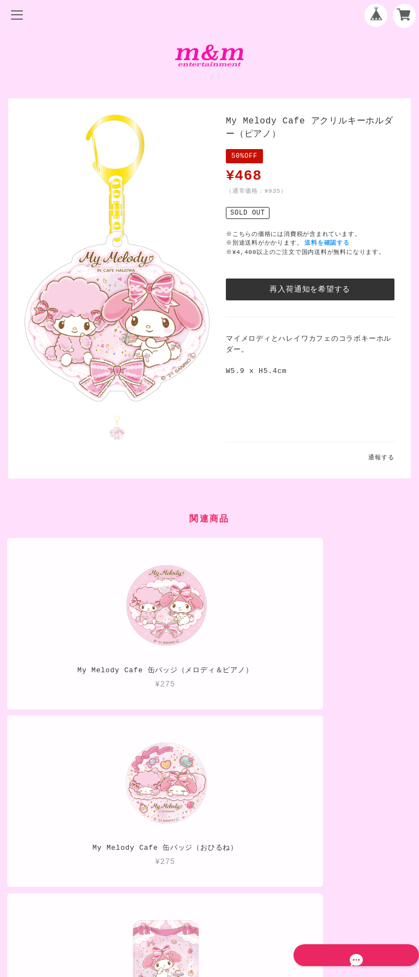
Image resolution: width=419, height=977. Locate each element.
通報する (381, 457)
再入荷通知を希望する (310, 289)
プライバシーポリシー (209, 872)
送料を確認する (328, 243)
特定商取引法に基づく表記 (209, 890)
